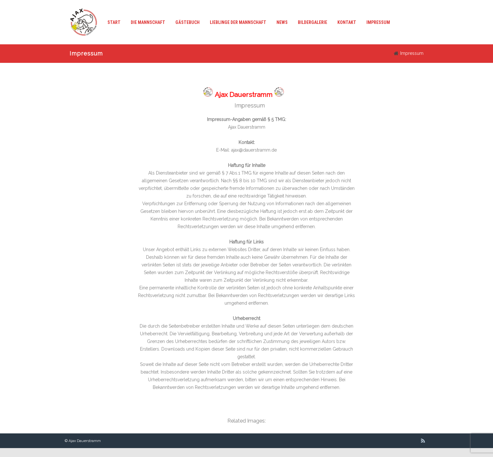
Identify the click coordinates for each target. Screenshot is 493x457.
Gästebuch (187, 22)
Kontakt (346, 22)
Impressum (378, 22)
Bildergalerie (312, 22)
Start (114, 22)
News (282, 22)
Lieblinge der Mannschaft (238, 22)
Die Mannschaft (148, 22)
